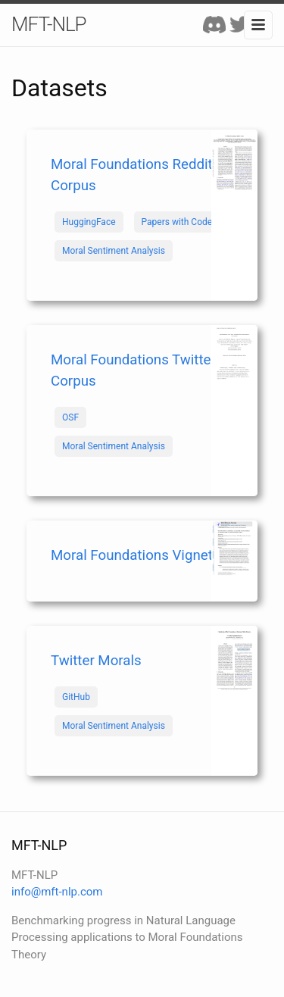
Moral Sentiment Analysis (113, 250)
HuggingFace (89, 222)
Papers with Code (177, 222)
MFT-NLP (48, 24)
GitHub (76, 697)
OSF (70, 417)
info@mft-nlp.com (56, 892)
